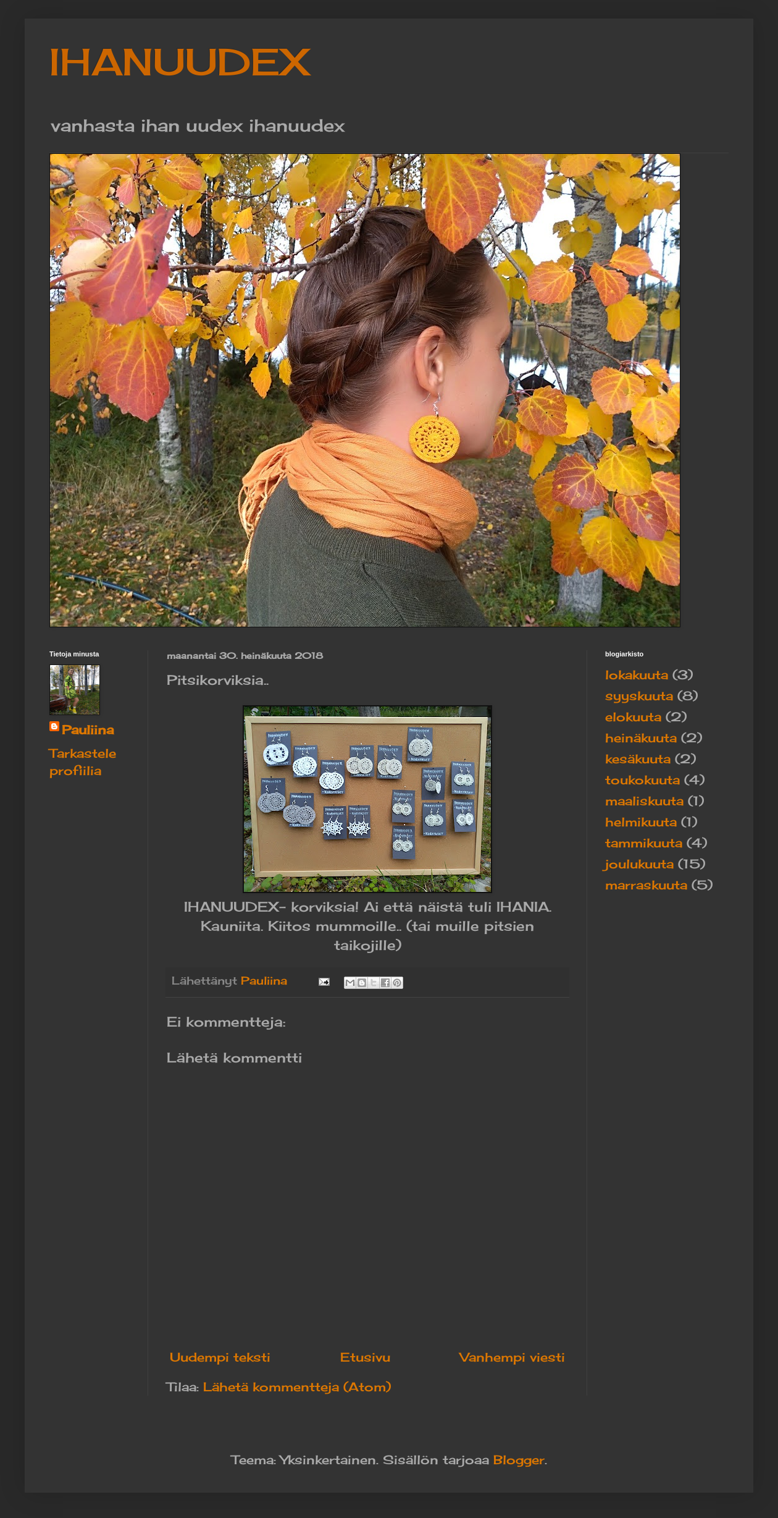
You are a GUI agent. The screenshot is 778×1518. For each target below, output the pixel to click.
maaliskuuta (644, 800)
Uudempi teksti (220, 1357)
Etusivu (365, 1357)
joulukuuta (639, 863)
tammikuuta (643, 842)
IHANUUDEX (179, 61)
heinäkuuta (641, 737)
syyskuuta (639, 695)
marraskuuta (646, 885)
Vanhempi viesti (512, 1357)
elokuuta (633, 716)
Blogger (519, 1459)
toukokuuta (642, 779)
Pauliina (88, 729)
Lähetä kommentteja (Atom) (297, 1386)
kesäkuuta (638, 758)
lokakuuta (636, 674)
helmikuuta (641, 821)
